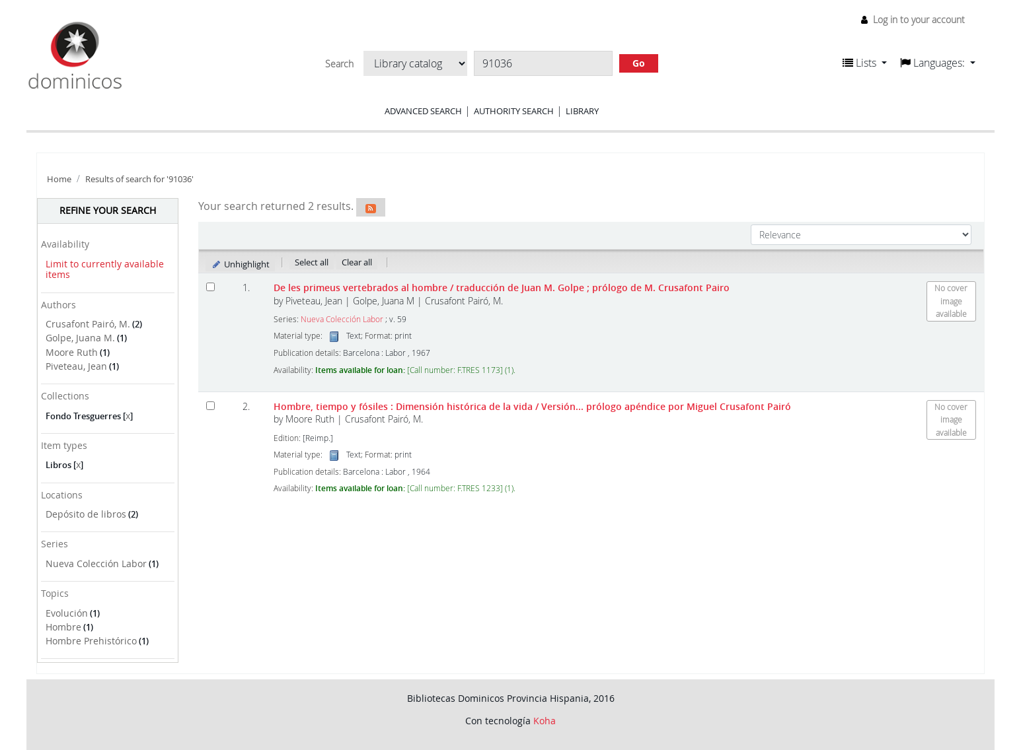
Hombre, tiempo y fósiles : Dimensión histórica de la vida (532, 406)
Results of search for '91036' (139, 179)
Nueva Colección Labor (96, 563)
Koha (544, 720)
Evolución (67, 613)
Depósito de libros (86, 514)
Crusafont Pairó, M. (88, 324)
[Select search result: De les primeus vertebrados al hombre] (210, 287)
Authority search (514, 111)
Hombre (63, 627)
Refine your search (107, 210)
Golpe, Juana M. (80, 337)
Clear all (357, 262)
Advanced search (423, 111)
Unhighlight (240, 264)
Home (59, 179)
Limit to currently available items (105, 269)
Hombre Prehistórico (91, 640)
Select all (311, 262)
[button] (865, 63)
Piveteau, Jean (76, 366)
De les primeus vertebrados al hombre (502, 287)
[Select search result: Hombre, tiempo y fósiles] (210, 405)
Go (638, 63)
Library (582, 111)
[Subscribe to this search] (370, 207)
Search (339, 64)
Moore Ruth (72, 352)
